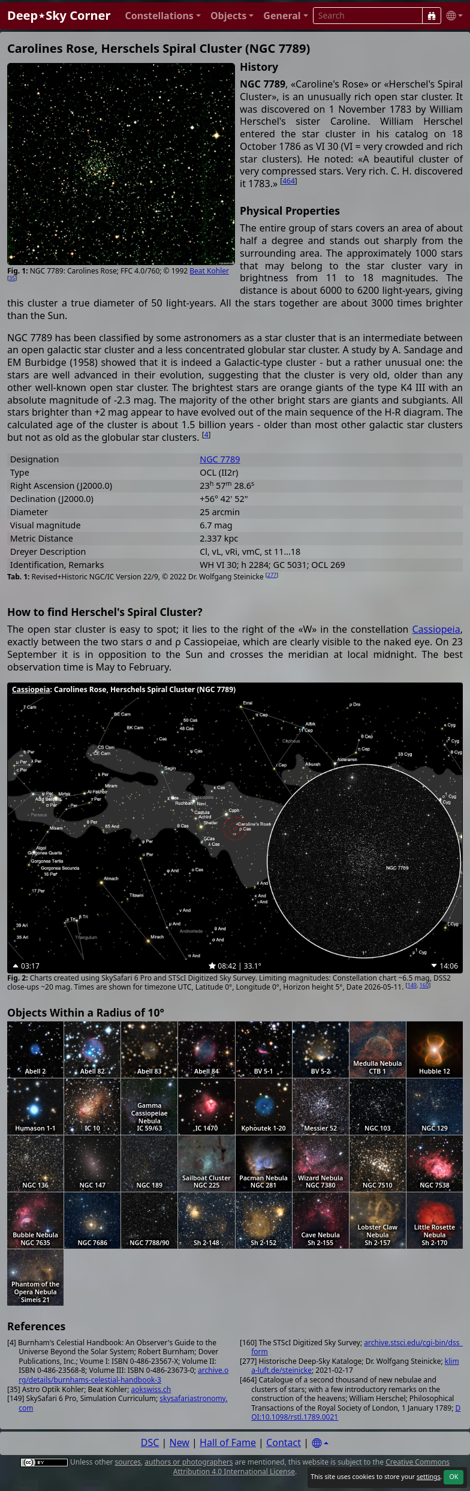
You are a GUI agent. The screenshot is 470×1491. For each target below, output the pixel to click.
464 (288, 181)
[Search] (431, 15)
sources (128, 1462)
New (179, 1442)
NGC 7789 (220, 459)
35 (12, 278)
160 (424, 985)
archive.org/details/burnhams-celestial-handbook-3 (123, 1375)
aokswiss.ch (151, 1389)
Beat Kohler (209, 271)
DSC (150, 1442)
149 (412, 985)
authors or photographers (188, 1462)
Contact (283, 1442)
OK (453, 1476)
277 (271, 575)
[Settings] (320, 1443)
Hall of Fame (228, 1442)
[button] (163, 16)
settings (429, 1476)
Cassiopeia (436, 629)
